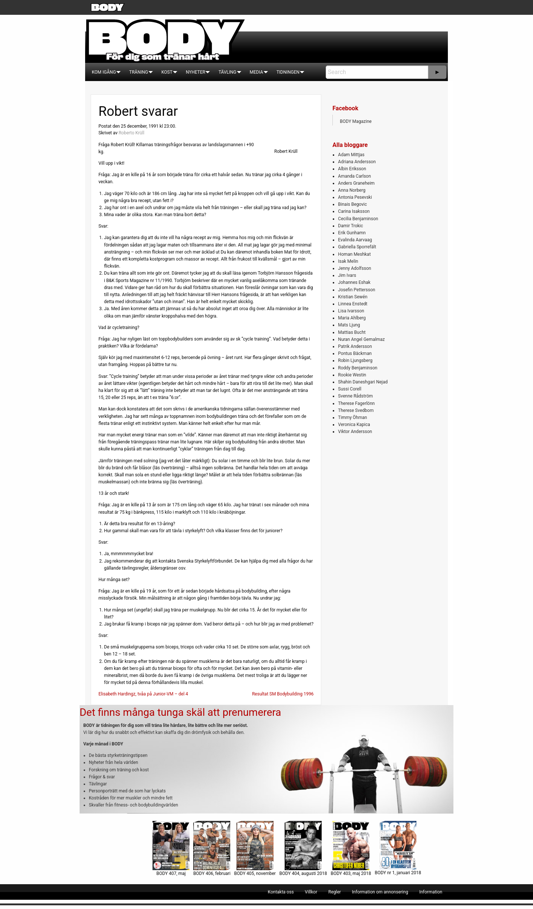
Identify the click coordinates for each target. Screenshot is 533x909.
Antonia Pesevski (355, 197)
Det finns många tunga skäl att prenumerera (180, 712)
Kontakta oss (281, 892)
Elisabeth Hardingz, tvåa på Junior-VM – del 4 (143, 694)
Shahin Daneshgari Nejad (363, 382)
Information (430, 892)
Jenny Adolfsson (354, 268)
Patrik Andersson (355, 346)
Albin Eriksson (352, 168)
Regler (334, 892)
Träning (138, 72)
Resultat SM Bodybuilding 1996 (283, 694)
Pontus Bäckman (355, 353)
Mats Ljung (349, 325)
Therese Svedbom (355, 410)
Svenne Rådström (355, 396)
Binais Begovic (352, 204)
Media (256, 72)
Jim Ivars (347, 275)
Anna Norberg (351, 190)
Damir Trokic (350, 225)
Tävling (227, 72)
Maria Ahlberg (352, 318)
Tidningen (287, 72)
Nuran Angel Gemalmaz (361, 339)
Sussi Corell (349, 389)
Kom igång (104, 72)
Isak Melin (348, 261)
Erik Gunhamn (352, 232)
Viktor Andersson (355, 431)
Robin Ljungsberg (355, 360)
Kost (166, 72)
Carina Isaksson (353, 211)
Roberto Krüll (131, 132)
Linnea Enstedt (352, 303)
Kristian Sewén (352, 296)
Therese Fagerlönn (356, 403)
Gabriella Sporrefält (357, 246)
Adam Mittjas (351, 154)
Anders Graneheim (356, 183)
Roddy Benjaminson (357, 367)
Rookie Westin (352, 375)
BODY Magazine (356, 121)
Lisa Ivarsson (351, 310)
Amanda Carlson (354, 176)
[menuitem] (104, 72)
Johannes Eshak (354, 282)
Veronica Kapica (354, 424)
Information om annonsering (380, 892)
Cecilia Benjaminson (358, 218)
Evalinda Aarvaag (355, 239)
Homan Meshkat (354, 254)
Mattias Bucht (351, 332)
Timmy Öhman (352, 417)
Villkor (311, 892)
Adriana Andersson (357, 161)
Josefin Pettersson (356, 289)
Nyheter (195, 72)
